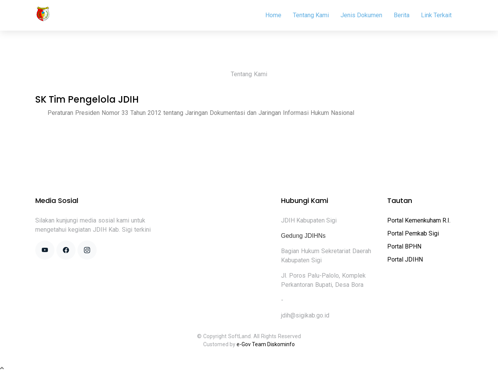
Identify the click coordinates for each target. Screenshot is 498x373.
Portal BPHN (404, 246)
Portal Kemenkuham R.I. (418, 220)
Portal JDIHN (405, 259)
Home (273, 15)
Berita (401, 15)
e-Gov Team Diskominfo (266, 344)
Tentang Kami (311, 15)
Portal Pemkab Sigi (413, 233)
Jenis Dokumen (361, 15)
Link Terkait (436, 15)
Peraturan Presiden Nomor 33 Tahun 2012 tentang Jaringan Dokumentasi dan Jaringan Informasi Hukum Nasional (201, 112)
